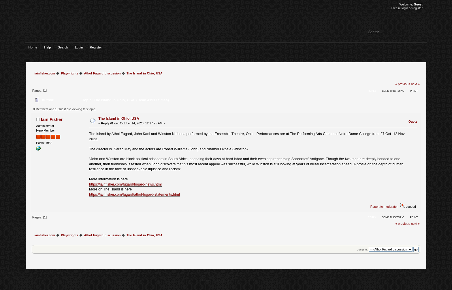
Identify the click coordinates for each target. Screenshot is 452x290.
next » (415, 84)
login (405, 8)
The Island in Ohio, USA (118, 119)
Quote (412, 121)
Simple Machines (246, 275)
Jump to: (362, 249)
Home (32, 47)
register (418, 8)
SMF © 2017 (225, 275)
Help (47, 47)
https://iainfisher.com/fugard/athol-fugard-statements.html (134, 194)
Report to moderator (384, 206)
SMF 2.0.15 (207, 275)
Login (79, 47)
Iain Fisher (52, 119)
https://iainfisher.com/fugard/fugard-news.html (125, 184)
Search (63, 47)
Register (96, 47)
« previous (402, 84)
